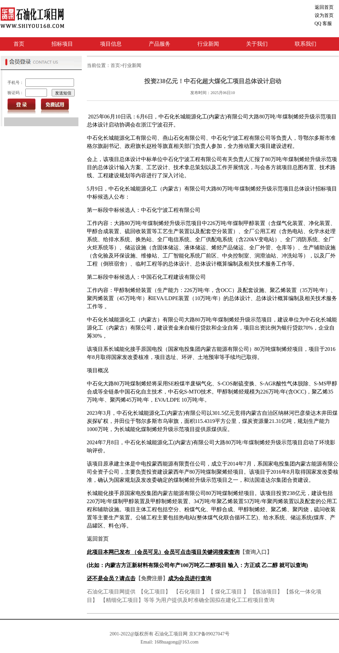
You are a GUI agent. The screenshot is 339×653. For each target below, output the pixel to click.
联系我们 (305, 44)
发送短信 (63, 93)
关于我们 (257, 44)
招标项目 (62, 44)
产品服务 (159, 44)
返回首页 (324, 7)
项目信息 (111, 44)
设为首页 (324, 15)
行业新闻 (208, 44)
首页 (19, 44)
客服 (323, 23)
